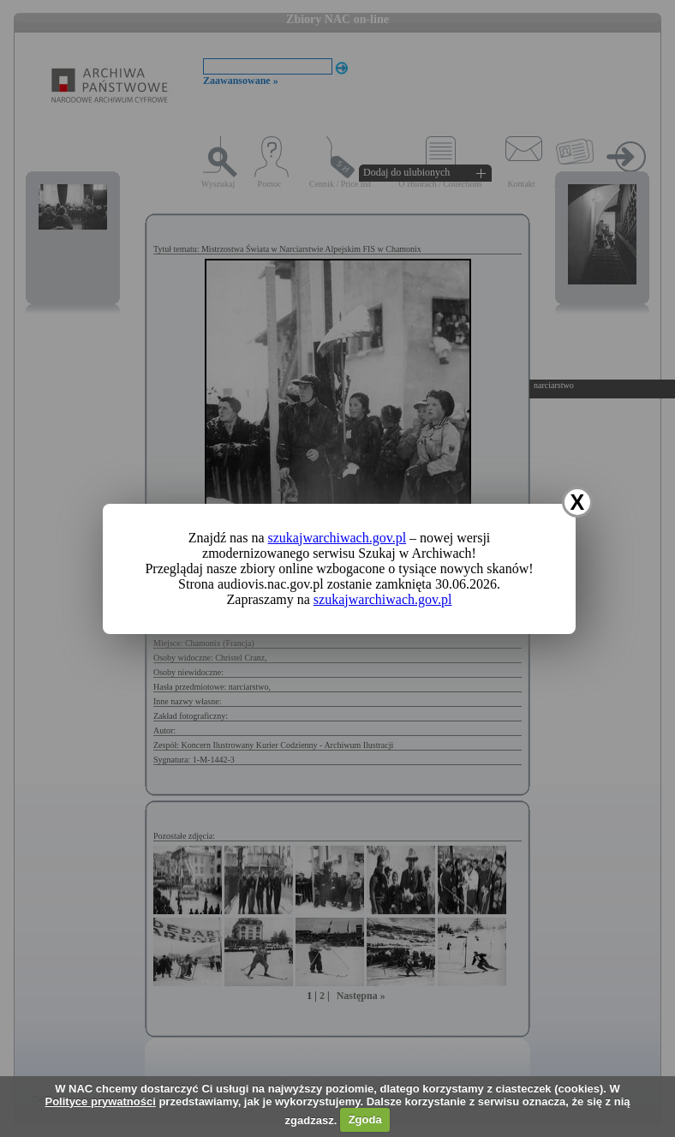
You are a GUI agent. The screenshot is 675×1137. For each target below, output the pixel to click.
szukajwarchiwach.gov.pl (337, 537)
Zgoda (365, 1119)
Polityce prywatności (100, 1101)
